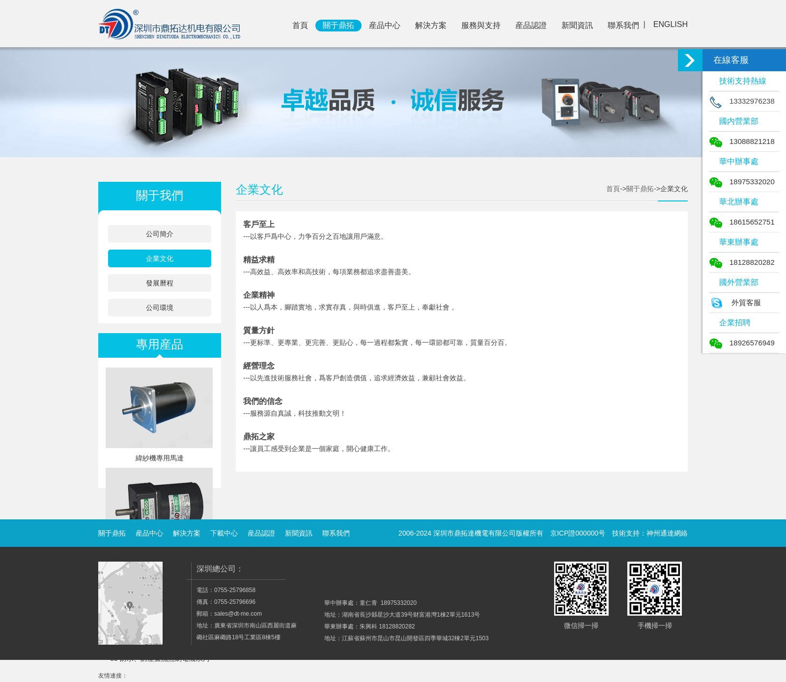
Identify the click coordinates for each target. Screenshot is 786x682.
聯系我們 (623, 25)
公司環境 (159, 308)
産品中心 (384, 25)
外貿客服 (735, 302)
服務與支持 (481, 25)
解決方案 (431, 25)
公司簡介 (159, 234)
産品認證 (531, 25)
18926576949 (742, 343)
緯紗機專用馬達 (160, 458)
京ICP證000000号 (577, 533)
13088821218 (742, 141)
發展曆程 (159, 283)
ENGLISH (670, 24)
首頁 (300, 25)
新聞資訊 (577, 25)
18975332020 (742, 181)
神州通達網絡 (667, 533)
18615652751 (742, 222)
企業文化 (159, 258)
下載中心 (224, 533)
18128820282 (742, 262)
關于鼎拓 (338, 25)
